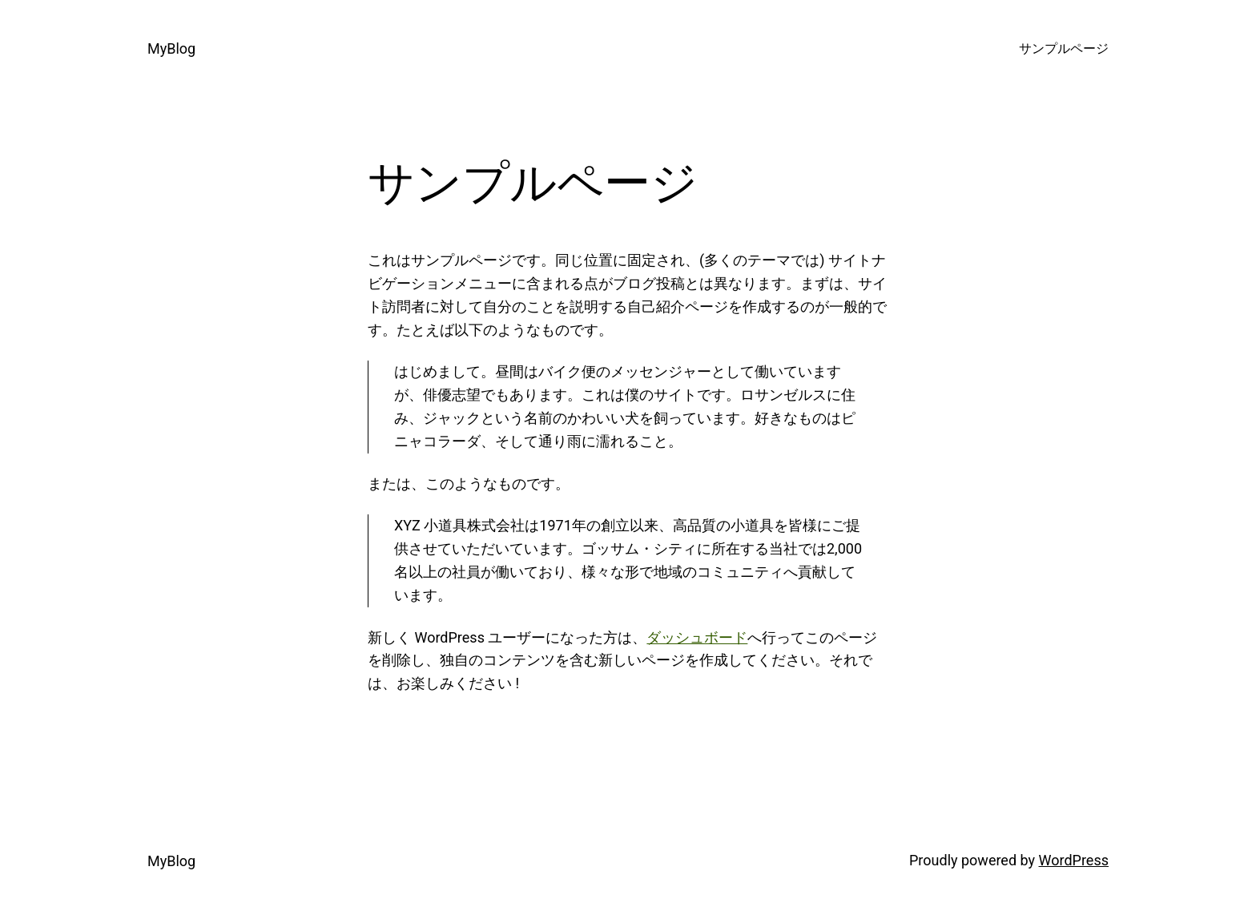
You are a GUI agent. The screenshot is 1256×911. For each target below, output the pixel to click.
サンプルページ (1064, 48)
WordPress (1074, 860)
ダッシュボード (696, 637)
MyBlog (171, 48)
